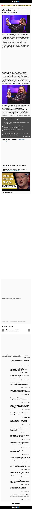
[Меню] (2, 2)
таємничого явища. (6, 166)
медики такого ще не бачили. (14, 170)
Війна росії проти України (10, 5)
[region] (16, 59)
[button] (3, 330)
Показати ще (26, 136)
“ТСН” (28, 38)
